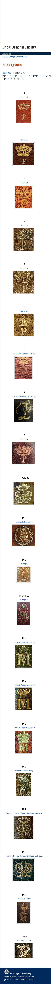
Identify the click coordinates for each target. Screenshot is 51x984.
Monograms (22, 57)
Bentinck (24, 97)
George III (24, 600)
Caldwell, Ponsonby (24, 522)
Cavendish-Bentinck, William (24, 354)
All (23, 79)
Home (4, 57)
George (24, 564)
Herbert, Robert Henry (24, 771)
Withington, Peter (24, 941)
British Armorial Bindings (19, 47)
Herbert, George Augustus (24, 642)
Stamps (12, 57)
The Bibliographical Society (17, 974)
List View (7, 73)
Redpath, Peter (24, 899)
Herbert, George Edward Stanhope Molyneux (24, 813)
